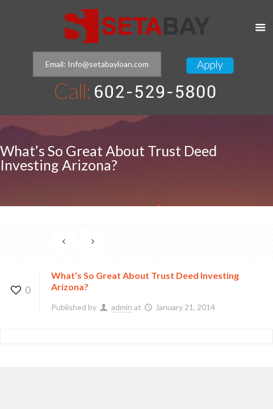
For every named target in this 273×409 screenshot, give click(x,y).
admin (121, 307)
